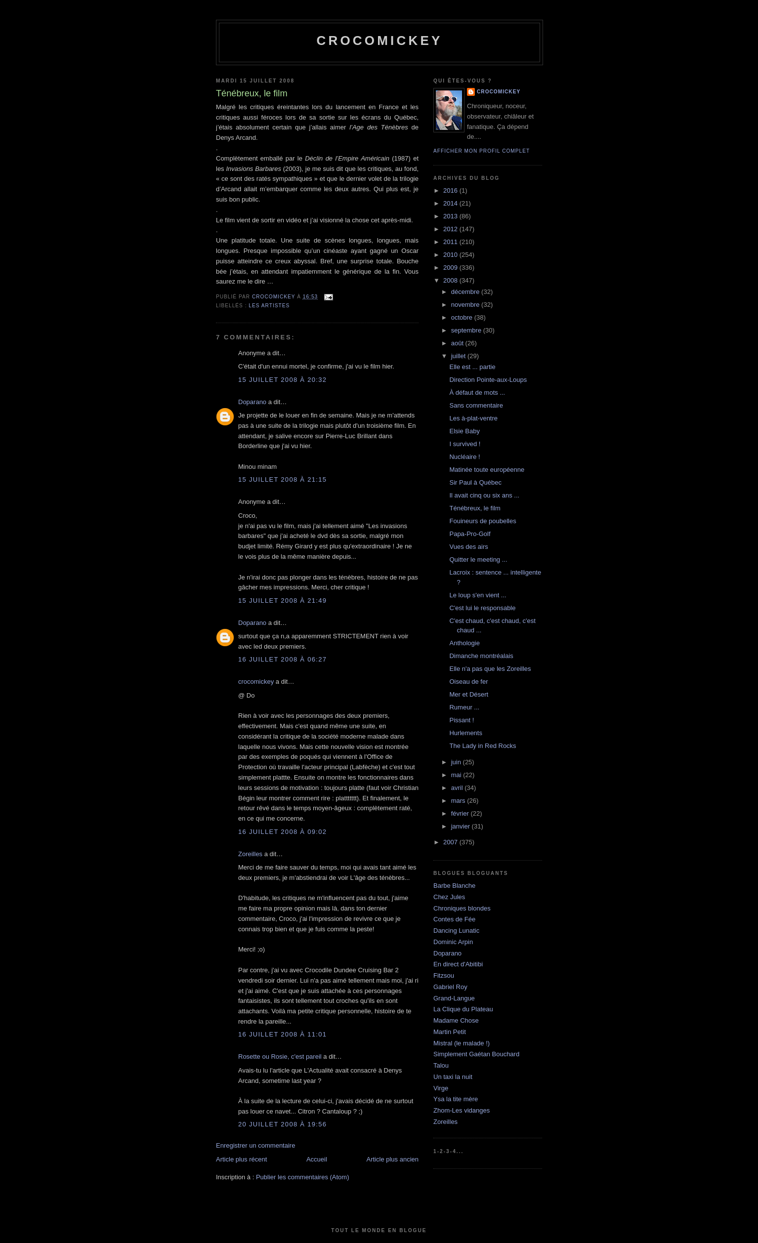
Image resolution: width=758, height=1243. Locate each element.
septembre (467, 330)
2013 (451, 216)
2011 (451, 242)
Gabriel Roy (450, 987)
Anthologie (464, 643)
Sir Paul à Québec (475, 482)
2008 (451, 280)
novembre (466, 304)
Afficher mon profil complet (481, 151)
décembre (466, 291)
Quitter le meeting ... (478, 559)
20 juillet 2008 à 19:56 (282, 1124)
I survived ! (464, 444)
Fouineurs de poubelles (482, 521)
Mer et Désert (468, 694)
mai (457, 775)
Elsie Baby (464, 431)
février (461, 813)
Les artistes (269, 305)
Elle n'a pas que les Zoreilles (490, 668)
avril (457, 787)
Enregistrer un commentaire (255, 1145)
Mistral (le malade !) (461, 1043)
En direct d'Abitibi (458, 964)
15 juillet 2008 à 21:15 (282, 479)
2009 (451, 267)
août (458, 343)
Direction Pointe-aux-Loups (488, 379)
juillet (459, 356)
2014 (451, 203)
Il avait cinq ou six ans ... (484, 495)
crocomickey (379, 40)
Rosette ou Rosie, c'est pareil (280, 1056)
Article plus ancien (393, 1159)
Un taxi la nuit (452, 1076)
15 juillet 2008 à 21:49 (282, 600)
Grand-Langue (454, 998)
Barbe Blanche (454, 885)
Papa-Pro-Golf (469, 534)
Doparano (252, 402)
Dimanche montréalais (481, 656)
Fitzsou (443, 975)
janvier (461, 826)
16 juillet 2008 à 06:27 (282, 659)
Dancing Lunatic (456, 930)
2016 (451, 190)
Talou (441, 1065)
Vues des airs (468, 546)
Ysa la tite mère (455, 1099)
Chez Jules (449, 897)
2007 (451, 842)
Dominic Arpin (453, 942)
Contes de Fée (454, 919)
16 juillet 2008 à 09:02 (282, 831)
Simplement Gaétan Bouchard (476, 1054)
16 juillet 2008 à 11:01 (282, 1034)
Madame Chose (456, 1020)
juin (457, 762)
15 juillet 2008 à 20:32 (282, 379)
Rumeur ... (464, 707)
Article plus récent (241, 1159)
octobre (462, 317)
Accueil (316, 1159)
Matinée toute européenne (486, 469)
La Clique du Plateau (463, 1009)
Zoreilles (250, 854)
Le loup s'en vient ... (477, 595)
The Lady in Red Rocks (482, 745)
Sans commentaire (476, 405)
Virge (440, 1088)
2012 (451, 229)
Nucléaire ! (464, 456)
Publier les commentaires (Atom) (302, 1177)
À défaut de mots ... (477, 392)
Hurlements (465, 733)
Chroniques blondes (462, 908)
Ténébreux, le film (474, 508)
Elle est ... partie (472, 367)
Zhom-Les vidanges (461, 1110)
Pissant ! (461, 720)
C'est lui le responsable (482, 608)
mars (459, 800)
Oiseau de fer (468, 681)
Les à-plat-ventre (473, 418)
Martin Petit (449, 1032)
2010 (451, 254)
